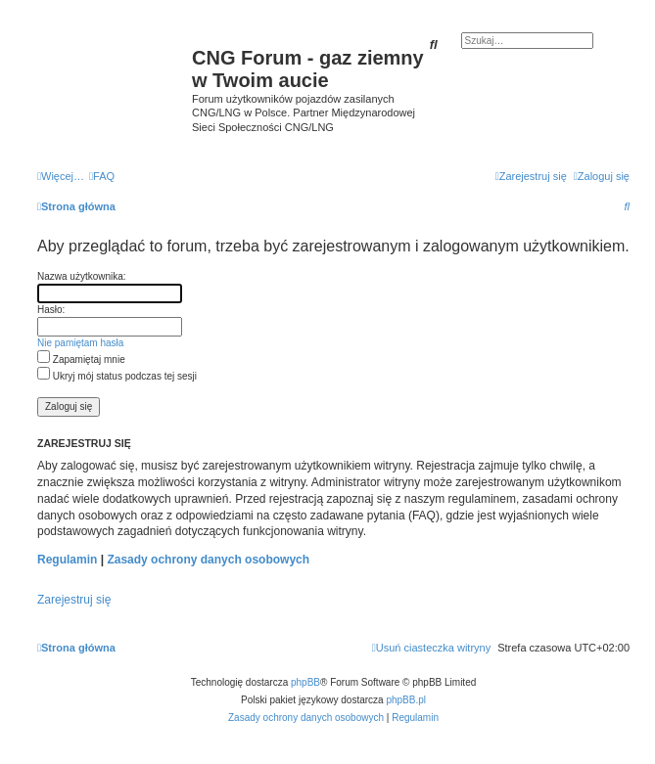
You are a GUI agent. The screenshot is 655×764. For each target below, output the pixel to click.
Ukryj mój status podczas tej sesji (117, 376)
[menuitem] (102, 176)
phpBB (305, 682)
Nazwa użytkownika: (81, 276)
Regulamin (67, 559)
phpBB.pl (406, 700)
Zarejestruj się (74, 600)
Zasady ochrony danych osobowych (208, 559)
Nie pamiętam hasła (80, 342)
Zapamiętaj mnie (81, 359)
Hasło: (51, 309)
